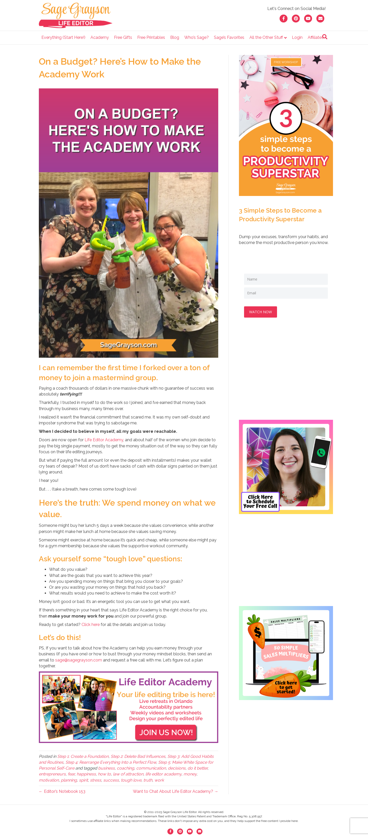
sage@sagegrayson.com (78, 660)
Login (297, 37)
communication (151, 768)
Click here (91, 624)
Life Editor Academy (104, 439)
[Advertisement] (286, 374)
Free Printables (151, 37)
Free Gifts (123, 37)
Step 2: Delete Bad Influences (138, 756)
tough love (131, 780)
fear (71, 774)
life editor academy (163, 774)
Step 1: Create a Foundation (83, 756)
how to (104, 774)
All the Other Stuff (266, 37)
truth (147, 780)
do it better (198, 768)
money (190, 774)
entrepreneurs (52, 774)
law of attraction (128, 774)
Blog (174, 37)
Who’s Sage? (196, 37)
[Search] (324, 36)
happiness (86, 774)
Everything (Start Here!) (63, 37)
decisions (177, 768)
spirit (83, 780)
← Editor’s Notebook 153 (62, 791)
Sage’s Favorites (229, 37)
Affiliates (316, 37)
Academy (99, 37)
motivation (49, 780)
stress (95, 780)
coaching (125, 768)
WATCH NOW (260, 311)
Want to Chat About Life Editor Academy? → (175, 791)
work (159, 780)
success (111, 780)
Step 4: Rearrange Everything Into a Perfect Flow (110, 762)
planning (69, 780)
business (106, 768)
